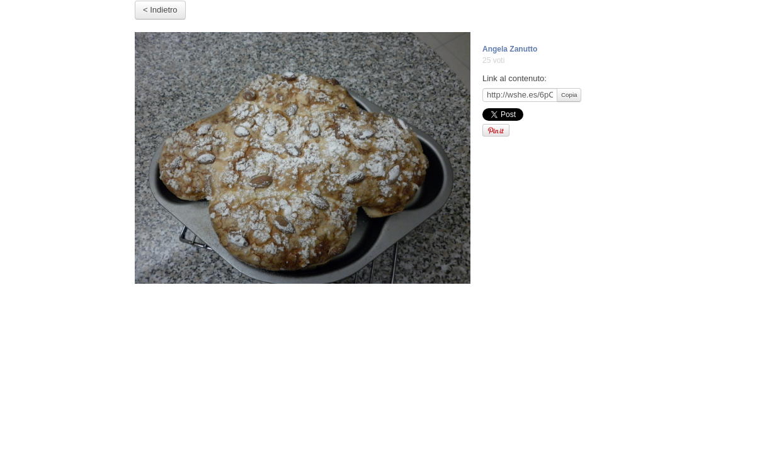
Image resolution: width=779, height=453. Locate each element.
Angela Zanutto (509, 49)
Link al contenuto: (514, 78)
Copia (569, 94)
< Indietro (160, 9)
